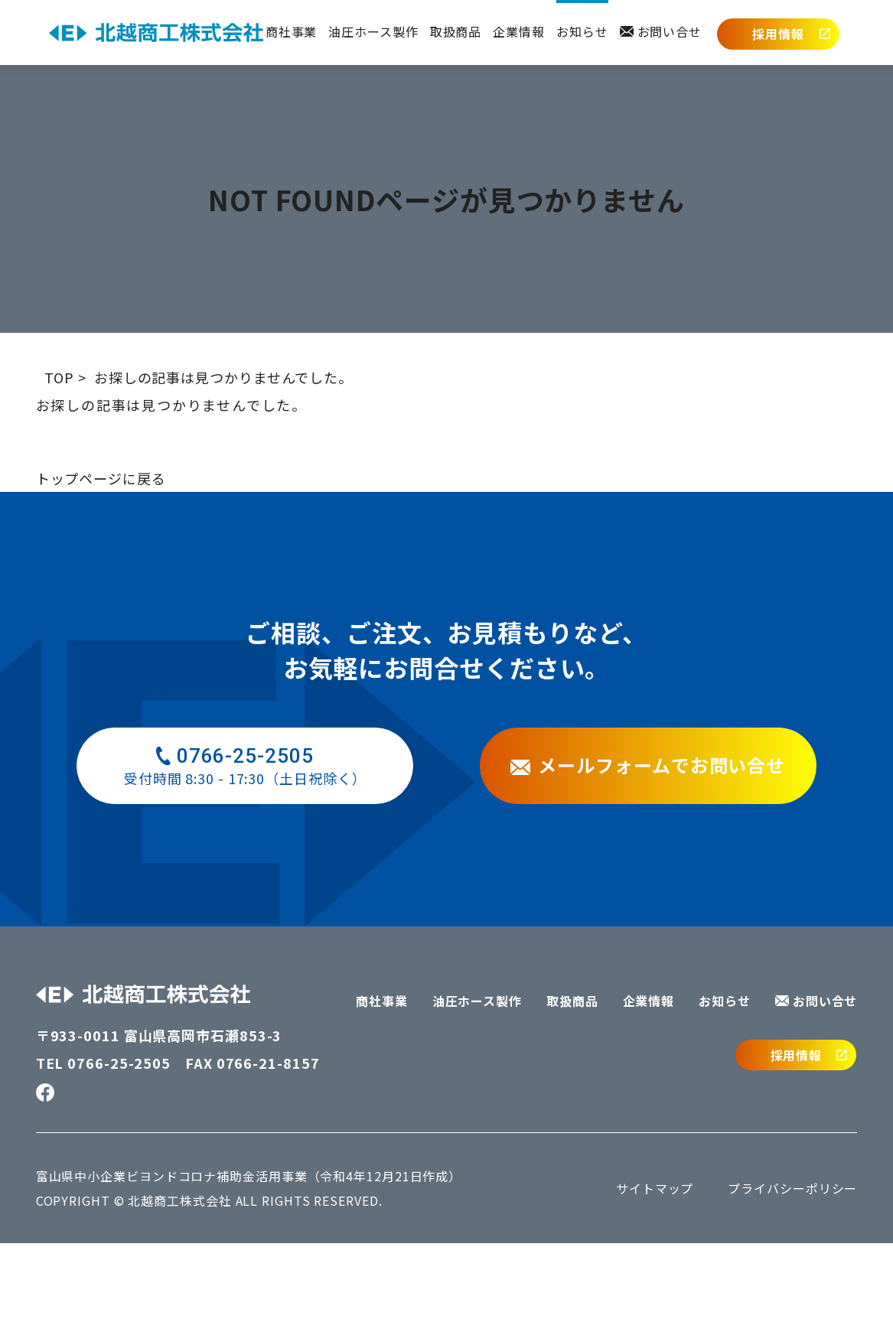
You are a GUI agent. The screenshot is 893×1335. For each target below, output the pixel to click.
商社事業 (292, 31)
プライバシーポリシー (792, 1280)
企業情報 (519, 31)
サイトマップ (654, 1280)
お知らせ (582, 31)
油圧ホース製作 (373, 31)
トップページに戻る (101, 570)
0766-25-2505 (119, 1154)
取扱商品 (456, 31)
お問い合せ (661, 31)
